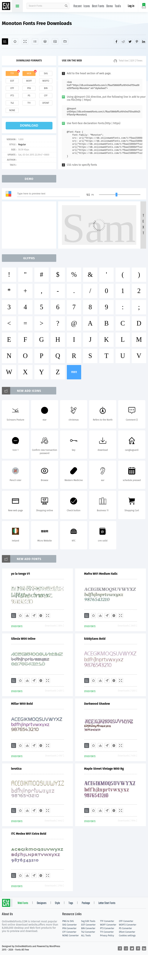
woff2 (45, 81)
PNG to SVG (68, 921)
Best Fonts (98, 6)
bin (46, 88)
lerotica (16, 768)
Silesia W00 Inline (23, 638)
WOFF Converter (108, 924)
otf (12, 88)
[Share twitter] (130, 41)
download (29, 125)
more (74, 372)
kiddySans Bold (95, 638)
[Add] (5, 41)
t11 (28, 103)
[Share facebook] (116, 41)
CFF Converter (69, 932)
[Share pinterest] (136, 41)
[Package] (45, 41)
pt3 (12, 95)
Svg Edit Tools (88, 921)
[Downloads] (27, 615)
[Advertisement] (30, 225)
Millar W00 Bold (22, 703)
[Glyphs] (35, 41)
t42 (12, 103)
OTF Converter (126, 921)
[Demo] (25, 41)
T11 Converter (107, 932)
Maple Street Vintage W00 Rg (104, 768)
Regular (22, 144)
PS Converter (125, 928)
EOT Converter (88, 924)
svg (46, 73)
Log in (131, 6)
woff (29, 81)
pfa (29, 88)
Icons (86, 6)
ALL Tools (86, 935)
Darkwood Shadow (97, 703)
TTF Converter (107, 921)
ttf (12, 73)
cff (46, 95)
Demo (109, 6)
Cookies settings (127, 935)
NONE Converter (70, 935)
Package (86, 903)
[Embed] (40, 615)
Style (57, 903)
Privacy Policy (107, 935)
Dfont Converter (127, 932)
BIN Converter (88, 928)
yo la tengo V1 (20, 573)
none (12, 110)
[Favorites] (15, 41)
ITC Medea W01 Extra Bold (28, 833)
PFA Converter (69, 928)
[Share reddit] (123, 41)
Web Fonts (23, 903)
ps (29, 95)
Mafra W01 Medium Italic (101, 573)
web (29, 73)
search (66, 6)
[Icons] (55, 41)
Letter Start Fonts (106, 903)
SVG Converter (69, 924)
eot (12, 81)
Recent (77, 6)
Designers (41, 903)
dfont (45, 103)
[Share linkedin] (143, 41)
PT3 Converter (107, 928)
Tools (118, 6)
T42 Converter (88, 932)
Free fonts (6, 6)
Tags (71, 903)
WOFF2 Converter (127, 924)
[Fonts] (65, 41)
